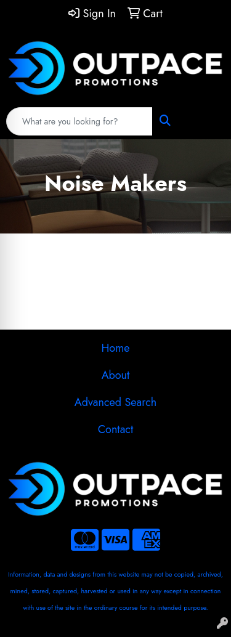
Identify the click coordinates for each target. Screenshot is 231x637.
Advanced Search (115, 402)
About (116, 375)
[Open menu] (206, 121)
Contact (116, 429)
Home (115, 348)
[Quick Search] (79, 121)
